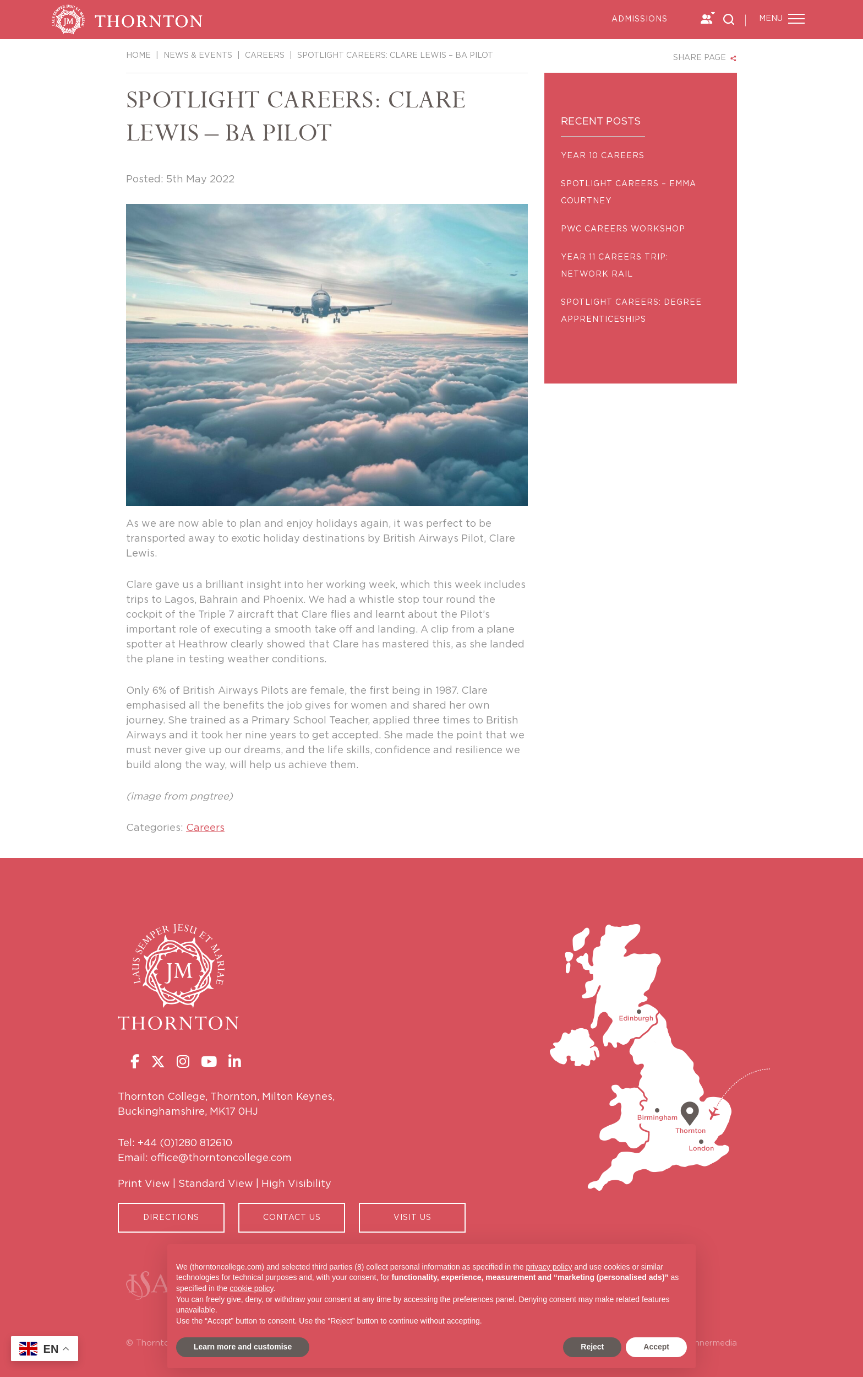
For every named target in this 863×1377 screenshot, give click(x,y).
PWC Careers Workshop (623, 229)
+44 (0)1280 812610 (185, 1143)
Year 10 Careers (602, 156)
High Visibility (296, 1184)
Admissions (639, 19)
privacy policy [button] (549, 1266)
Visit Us (413, 1218)
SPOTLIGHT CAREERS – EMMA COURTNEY (628, 192)
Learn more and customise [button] (243, 1346)
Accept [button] (656, 1346)
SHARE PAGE (699, 58)
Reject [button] (592, 1346)
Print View (144, 1184)
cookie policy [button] (251, 1288)
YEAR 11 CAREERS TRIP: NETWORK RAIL (614, 265)
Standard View (215, 1184)
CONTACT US (292, 1218)
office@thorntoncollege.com (221, 1158)
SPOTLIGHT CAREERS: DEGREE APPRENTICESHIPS (631, 311)
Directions (171, 1218)
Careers (205, 828)
